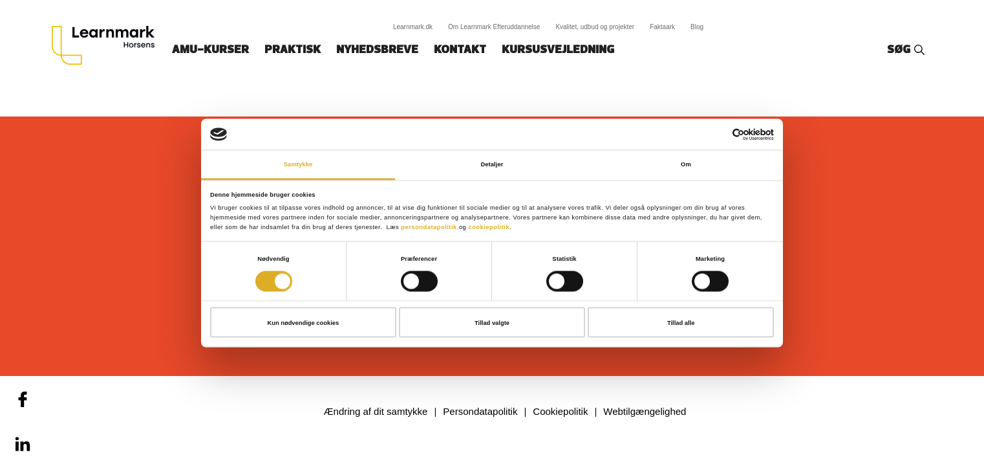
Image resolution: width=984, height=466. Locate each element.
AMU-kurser (210, 50)
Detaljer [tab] (491, 164)
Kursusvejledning (558, 50)
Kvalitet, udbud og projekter (594, 26)
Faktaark (662, 26)
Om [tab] (686, 164)
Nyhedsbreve (377, 50)
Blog (696, 26)
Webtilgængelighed (644, 411)
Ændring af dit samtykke (376, 411)
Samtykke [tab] (298, 164)
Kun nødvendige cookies (303, 322)
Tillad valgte (492, 322)
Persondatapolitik (480, 411)
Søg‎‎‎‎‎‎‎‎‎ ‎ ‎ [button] (900, 50)
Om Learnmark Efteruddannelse (494, 26)
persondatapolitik (429, 226)
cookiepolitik (488, 226)
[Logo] (108, 45)
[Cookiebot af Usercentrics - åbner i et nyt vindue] (717, 134)
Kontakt (460, 50)
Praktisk (292, 50)
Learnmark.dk (413, 26)
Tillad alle (680, 322)
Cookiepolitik (560, 411)
